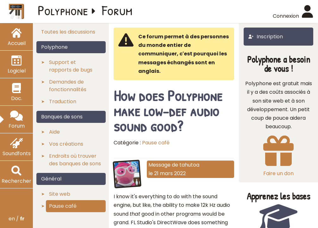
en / (16, 218)
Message (159, 164)
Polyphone (63, 10)
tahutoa (189, 164)
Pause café (156, 142)
